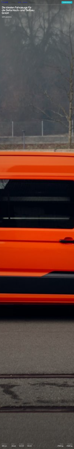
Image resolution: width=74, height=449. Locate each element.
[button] (13, 2)
